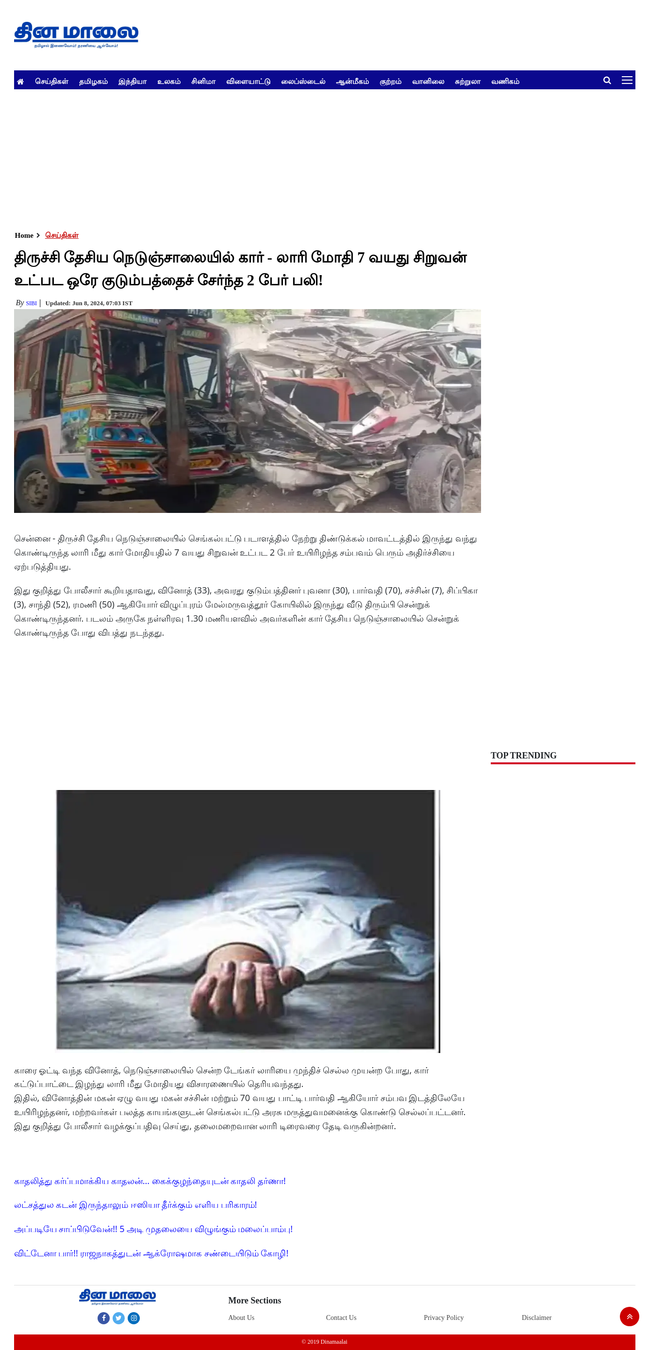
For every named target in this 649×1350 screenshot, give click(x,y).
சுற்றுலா (468, 81)
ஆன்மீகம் (352, 81)
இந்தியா (132, 81)
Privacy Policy (444, 1317)
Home (24, 235)
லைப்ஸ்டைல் (303, 81)
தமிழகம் (93, 81)
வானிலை (428, 81)
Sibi (31, 303)
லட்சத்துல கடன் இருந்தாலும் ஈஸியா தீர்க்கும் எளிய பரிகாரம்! (135, 1204)
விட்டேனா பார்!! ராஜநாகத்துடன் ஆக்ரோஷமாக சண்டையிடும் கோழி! (151, 1253)
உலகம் (169, 81)
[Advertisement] (305, 157)
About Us (241, 1317)
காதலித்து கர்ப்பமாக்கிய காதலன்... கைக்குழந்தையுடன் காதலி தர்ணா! (150, 1180)
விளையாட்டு (248, 81)
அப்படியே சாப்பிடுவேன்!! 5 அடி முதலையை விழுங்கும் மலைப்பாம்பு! (153, 1229)
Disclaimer (536, 1317)
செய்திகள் (51, 81)
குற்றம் (390, 81)
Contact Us (341, 1317)
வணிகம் (505, 81)
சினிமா (203, 81)
